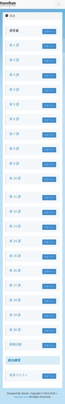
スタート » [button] (49, 31)
